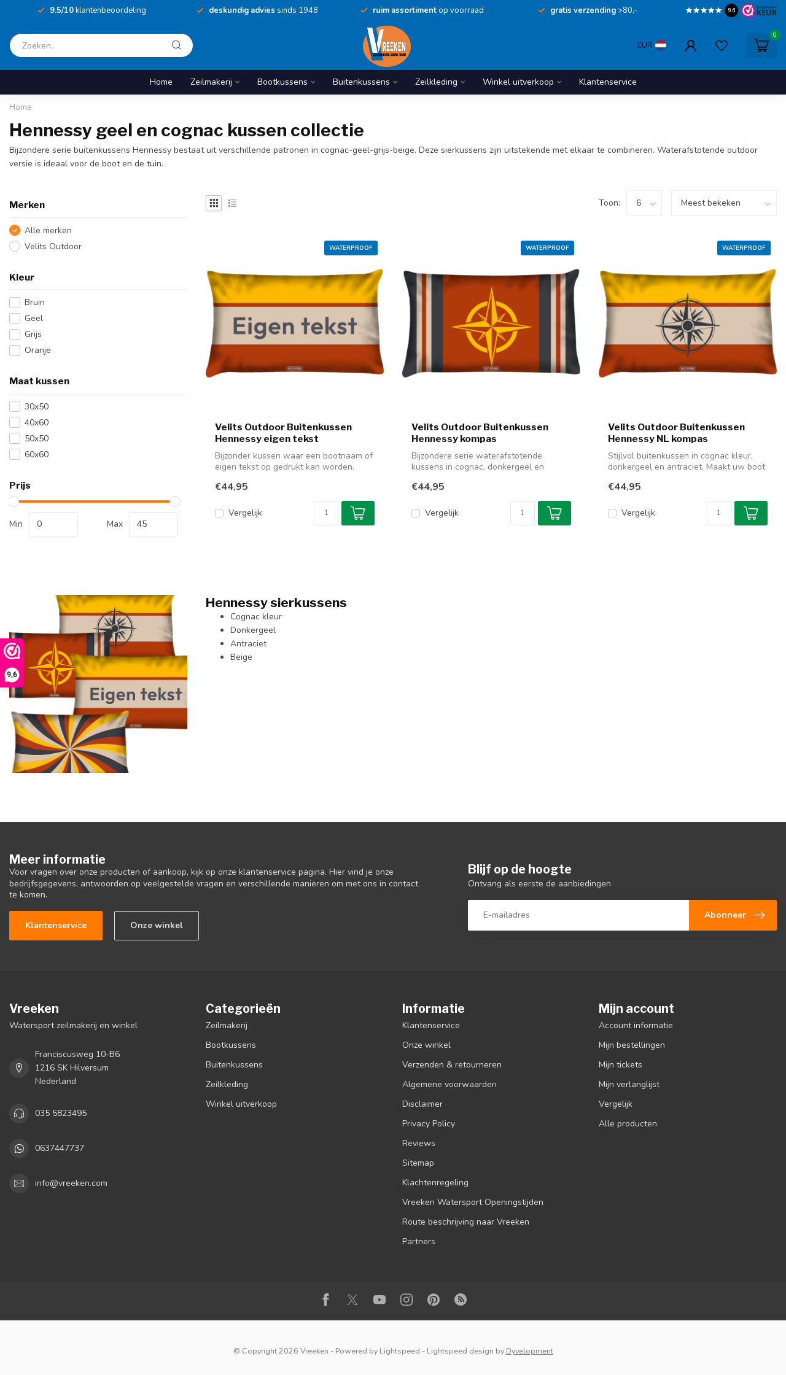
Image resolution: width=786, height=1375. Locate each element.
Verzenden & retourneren (452, 1065)
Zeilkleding (436, 82)
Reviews (418, 1143)
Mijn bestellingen (632, 1045)
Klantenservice (608, 82)
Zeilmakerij (211, 82)
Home (161, 82)
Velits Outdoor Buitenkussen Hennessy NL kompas (676, 433)
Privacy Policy (428, 1123)
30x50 (37, 406)
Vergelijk (245, 512)
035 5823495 (61, 1113)
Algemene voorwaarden (449, 1084)
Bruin (35, 302)
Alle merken (48, 230)
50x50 (37, 438)
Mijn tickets (620, 1065)
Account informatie (636, 1025)
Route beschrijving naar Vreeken (465, 1222)
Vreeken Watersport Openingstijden (472, 1202)
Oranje (38, 350)
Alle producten (628, 1123)
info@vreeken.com (71, 1183)
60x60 (37, 454)
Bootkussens (282, 82)
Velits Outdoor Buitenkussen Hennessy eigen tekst (283, 433)
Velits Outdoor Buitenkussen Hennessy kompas (479, 433)
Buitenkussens (361, 82)
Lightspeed (399, 1351)
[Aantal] (326, 513)
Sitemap (418, 1163)
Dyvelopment (529, 1351)
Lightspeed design (460, 1351)
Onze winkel (156, 925)
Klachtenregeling (435, 1182)
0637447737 (59, 1148)
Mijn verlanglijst (629, 1084)
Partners (418, 1241)
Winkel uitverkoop (518, 82)
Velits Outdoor (53, 246)
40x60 (37, 422)
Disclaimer (422, 1104)
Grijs (33, 334)
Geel (34, 318)
